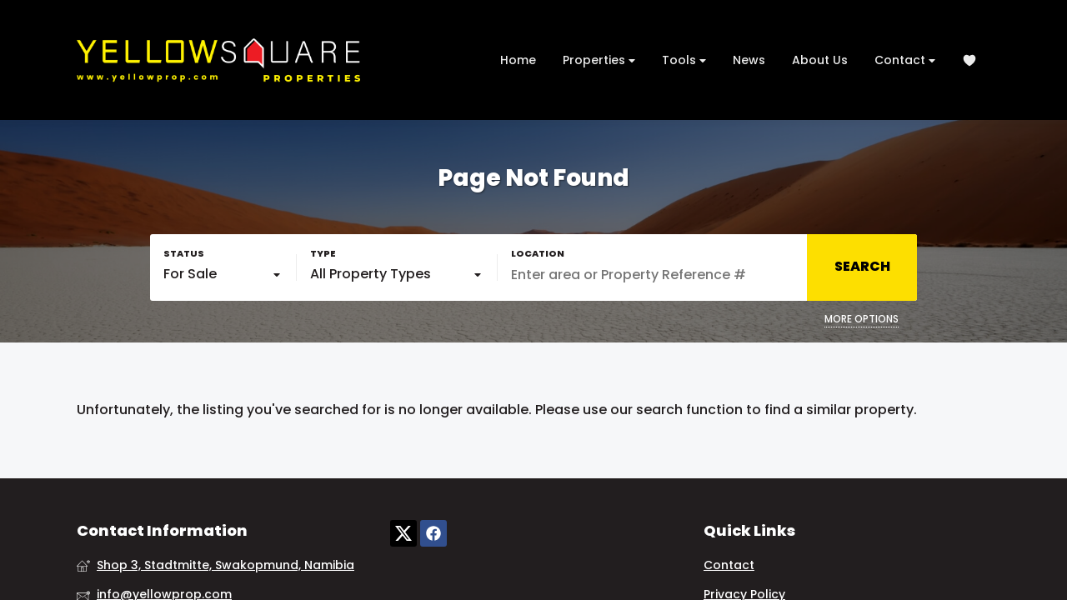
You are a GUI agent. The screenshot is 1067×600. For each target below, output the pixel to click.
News (749, 60)
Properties (599, 60)
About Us (820, 60)
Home (518, 60)
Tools (684, 60)
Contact (904, 60)
